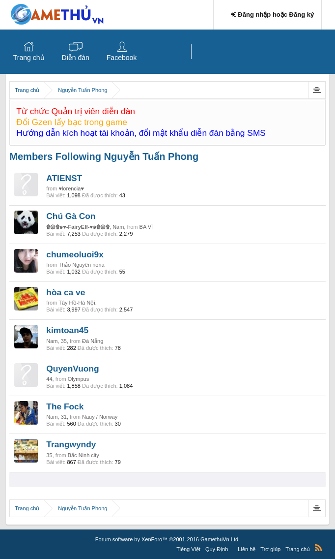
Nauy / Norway (99, 417)
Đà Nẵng (92, 341)
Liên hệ (246, 549)
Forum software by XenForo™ (167, 539)
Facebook (122, 58)
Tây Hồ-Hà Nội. (77, 303)
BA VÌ (146, 227)
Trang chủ (29, 58)
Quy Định (216, 549)
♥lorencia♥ (71, 188)
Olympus (78, 379)
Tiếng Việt (188, 549)
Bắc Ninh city (83, 455)
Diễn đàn (75, 58)
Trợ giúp (270, 549)
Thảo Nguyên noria (81, 265)
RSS (318, 547)
